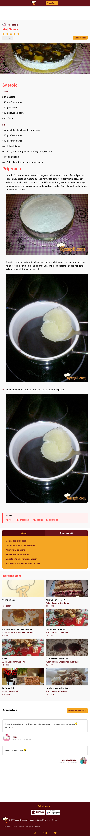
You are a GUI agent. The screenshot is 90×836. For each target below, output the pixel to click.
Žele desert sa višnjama (67, 652)
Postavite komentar (77, 711)
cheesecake (25, 520)
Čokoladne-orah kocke (16, 541)
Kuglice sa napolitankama (67, 682)
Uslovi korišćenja (36, 820)
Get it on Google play (53, 812)
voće (11, 520)
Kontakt (54, 820)
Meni (45, 833)
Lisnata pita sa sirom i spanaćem (21, 559)
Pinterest (37, 827)
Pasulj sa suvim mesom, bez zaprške (23, 563)
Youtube (21, 827)
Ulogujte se (51, 3)
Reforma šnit (23, 682)
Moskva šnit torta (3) (67, 593)
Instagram (29, 827)
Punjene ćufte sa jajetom (17, 554)
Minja (15, 25)
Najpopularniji (66, 533)
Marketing (46, 820)
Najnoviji (23, 533)
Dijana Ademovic (70, 760)
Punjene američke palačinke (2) (23, 623)
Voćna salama (23, 593)
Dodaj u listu (80, 38)
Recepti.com (5, 820)
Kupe (23, 652)
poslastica (53, 520)
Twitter (14, 827)
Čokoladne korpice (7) (67, 623)
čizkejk (40, 520)
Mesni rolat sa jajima (15, 550)
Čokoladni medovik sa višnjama (20, 545)
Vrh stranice (44, 806)
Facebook (7, 827)
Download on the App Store (38, 812)
